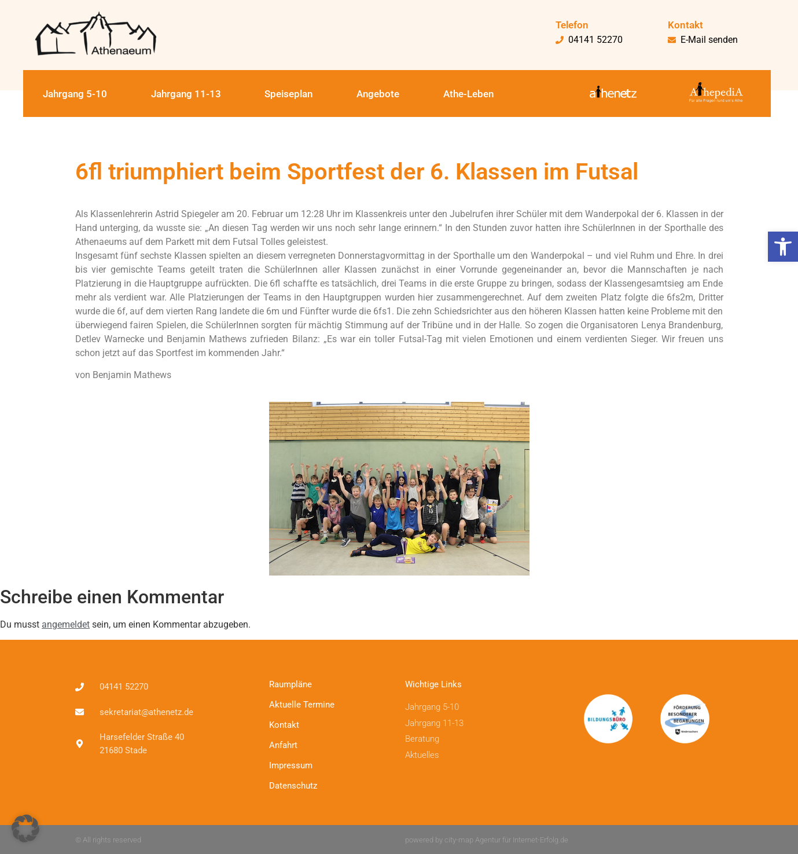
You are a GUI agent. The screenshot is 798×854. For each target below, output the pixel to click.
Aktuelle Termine (301, 704)
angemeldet (66, 624)
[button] (783, 247)
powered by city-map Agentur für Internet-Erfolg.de (486, 839)
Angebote (377, 94)
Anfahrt (283, 745)
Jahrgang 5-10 (75, 94)
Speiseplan (288, 94)
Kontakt (284, 725)
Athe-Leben (468, 94)
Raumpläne (290, 684)
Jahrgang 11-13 (186, 94)
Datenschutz (293, 785)
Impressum (290, 765)
